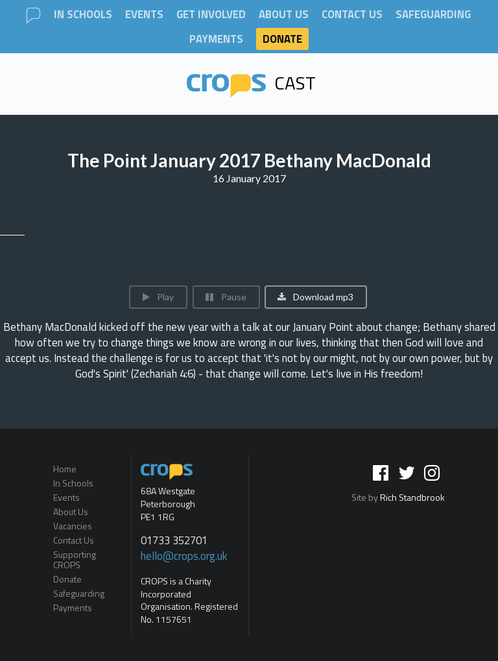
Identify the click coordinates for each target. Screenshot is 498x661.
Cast (251, 83)
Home (65, 469)
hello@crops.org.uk (184, 555)
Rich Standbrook (412, 497)
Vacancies (72, 526)
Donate (282, 38)
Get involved (211, 14)
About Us (284, 14)
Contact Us (352, 14)
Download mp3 (314, 296)
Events (144, 14)
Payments (216, 39)
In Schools (83, 14)
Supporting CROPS (74, 559)
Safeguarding (433, 14)
